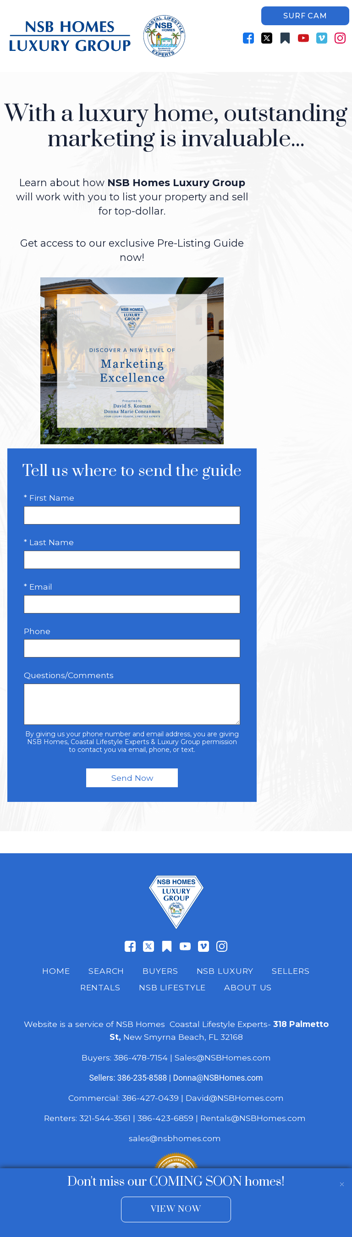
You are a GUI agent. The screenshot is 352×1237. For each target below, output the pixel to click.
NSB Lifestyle (172, 987)
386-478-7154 (141, 1057)
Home (56, 971)
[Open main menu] (338, 58)
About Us (248, 987)
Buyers (160, 971)
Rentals (100, 987)
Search (106, 971)
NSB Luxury (225, 971)
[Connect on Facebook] (248, 38)
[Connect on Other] (285, 38)
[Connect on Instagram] (340, 38)
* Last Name (49, 542)
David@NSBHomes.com (235, 1098)
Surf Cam (305, 15)
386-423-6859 (165, 1118)
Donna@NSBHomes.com (218, 1077)
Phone (37, 631)
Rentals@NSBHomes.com (253, 1118)
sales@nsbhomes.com (176, 1138)
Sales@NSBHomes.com (223, 1057)
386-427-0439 (150, 1098)
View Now (176, 1209)
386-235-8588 (142, 1077)
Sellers (290, 971)
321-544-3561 (105, 1118)
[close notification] (341, 1178)
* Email (38, 586)
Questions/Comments (69, 675)
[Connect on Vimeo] (321, 38)
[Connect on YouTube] (303, 38)
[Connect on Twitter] (266, 38)
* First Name (49, 498)
